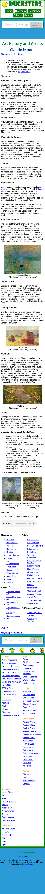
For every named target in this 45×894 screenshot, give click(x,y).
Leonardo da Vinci (35, 546)
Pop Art (9, 582)
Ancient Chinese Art (13, 593)
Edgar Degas (32, 549)
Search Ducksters (36, 25)
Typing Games (29, 713)
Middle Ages (28, 741)
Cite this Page (22, 856)
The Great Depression (11, 679)
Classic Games (29, 704)
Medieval (10, 540)
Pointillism (10, 558)
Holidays (5, 832)
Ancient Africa (29, 722)
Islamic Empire (29, 744)
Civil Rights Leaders (31, 662)
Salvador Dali (33, 543)
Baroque (10, 546)
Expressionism (12, 573)
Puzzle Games (29, 695)
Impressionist (24, 72)
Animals (5, 703)
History (9, 11)
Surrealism (10, 576)
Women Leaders (30, 677)
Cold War (27, 763)
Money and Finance (10, 715)
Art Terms (31, 616)
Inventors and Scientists (29, 672)
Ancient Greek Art (12, 603)
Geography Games (31, 701)
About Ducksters (16, 852)
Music (4, 841)
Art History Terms (34, 613)
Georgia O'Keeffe (34, 578)
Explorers (27, 668)
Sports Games (29, 707)
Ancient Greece (29, 731)
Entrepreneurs (29, 665)
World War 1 (28, 756)
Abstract (9, 579)
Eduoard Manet (33, 566)
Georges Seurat (34, 591)
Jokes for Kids (8, 835)
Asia (4, 798)
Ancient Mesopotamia (32, 734)
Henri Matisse (33, 569)
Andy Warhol (32, 603)
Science (17, 15)
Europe (5, 805)
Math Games (28, 692)
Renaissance (12, 543)
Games (28, 15)
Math (4, 706)
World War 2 (28, 760)
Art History (27, 766)
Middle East (7, 808)
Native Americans (9, 660)
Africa (4, 795)
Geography (34, 11)
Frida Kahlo (32, 552)
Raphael (30, 585)
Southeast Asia (8, 820)
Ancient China (29, 725)
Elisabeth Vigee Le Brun (34, 562)
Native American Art (13, 617)
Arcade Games (29, 710)
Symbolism (11, 567)
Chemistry (27, 777)
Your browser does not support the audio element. (19, 523)
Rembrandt (32, 588)
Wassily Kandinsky (31, 556)
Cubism (9, 570)
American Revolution (11, 666)
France (10, 89)
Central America (9, 802)
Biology (26, 774)
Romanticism (11, 549)
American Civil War (10, 672)
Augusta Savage (34, 594)
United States (7, 792)
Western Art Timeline (32, 620)
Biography (20, 11)
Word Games (28, 698)
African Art (10, 613)
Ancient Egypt (29, 728)
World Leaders (29, 680)
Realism (9, 552)
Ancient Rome (29, 738)
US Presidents (29, 683)
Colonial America (9, 663)
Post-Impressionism (12, 562)
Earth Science (29, 781)
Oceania (5, 814)
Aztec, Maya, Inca (30, 750)
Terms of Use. (27, 864)
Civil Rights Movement (11, 682)
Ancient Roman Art (12, 609)
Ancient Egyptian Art (13, 598)
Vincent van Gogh (34, 600)
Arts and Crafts (8, 829)
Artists (25, 659)
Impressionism (12, 555)
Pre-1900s (6, 685)
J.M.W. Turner (33, 597)
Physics (26, 784)
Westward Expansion (11, 676)
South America (8, 817)
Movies (5, 838)
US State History (9, 694)
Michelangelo (33, 575)
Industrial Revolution (10, 669)
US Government (9, 691)
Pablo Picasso (33, 582)
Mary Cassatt (33, 540)
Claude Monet (33, 572)
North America (8, 811)
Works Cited (6, 628)
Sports (5, 844)
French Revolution (30, 753)
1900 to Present (8, 688)
